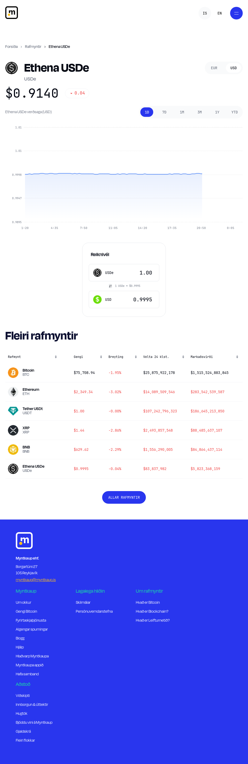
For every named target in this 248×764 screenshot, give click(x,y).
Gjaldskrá (23, 731)
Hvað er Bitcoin (148, 602)
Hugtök (21, 713)
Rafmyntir (33, 47)
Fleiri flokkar (25, 740)
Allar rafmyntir (124, 497)
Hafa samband (27, 674)
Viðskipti (23, 695)
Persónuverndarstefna (94, 611)
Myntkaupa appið (29, 665)
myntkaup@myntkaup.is (36, 580)
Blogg (20, 638)
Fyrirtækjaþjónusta (31, 620)
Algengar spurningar (32, 629)
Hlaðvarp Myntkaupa (32, 656)
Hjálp (20, 647)
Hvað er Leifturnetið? (153, 620)
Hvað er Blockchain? (152, 611)
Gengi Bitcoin (26, 611)
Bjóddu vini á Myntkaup (34, 722)
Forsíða (11, 47)
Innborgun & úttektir (32, 704)
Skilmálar (83, 602)
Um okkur (23, 602)
